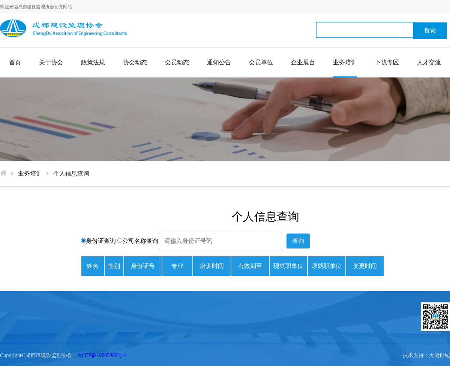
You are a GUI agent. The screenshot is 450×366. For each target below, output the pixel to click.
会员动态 (177, 62)
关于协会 (51, 62)
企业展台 (303, 62)
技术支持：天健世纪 (426, 355)
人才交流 (429, 62)
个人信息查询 (71, 173)
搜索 (430, 30)
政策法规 (93, 62)
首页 (15, 62)
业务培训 (345, 68)
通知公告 (219, 62)
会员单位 (261, 62)
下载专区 (387, 62)
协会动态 (135, 62)
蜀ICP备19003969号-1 (102, 355)
